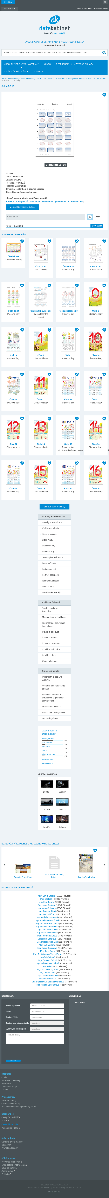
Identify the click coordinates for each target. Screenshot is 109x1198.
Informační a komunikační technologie (54, 624)
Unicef (4, 1120)
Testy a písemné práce (52, 557)
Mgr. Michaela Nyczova (48, 969)
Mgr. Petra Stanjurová (47, 936)
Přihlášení (8, 2)
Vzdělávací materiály (10, 1080)
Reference (6, 1083)
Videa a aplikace (49, 534)
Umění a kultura (49, 661)
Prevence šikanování (10, 1162)
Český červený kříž (10, 1117)
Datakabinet (6, 79)
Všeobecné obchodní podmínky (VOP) (18, 1106)
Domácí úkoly (48, 586)
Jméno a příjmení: (13, 1006)
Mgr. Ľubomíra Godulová (48, 963)
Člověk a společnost (51, 643)
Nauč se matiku (8, 1168)
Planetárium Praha (9, 1128)
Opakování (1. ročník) (40, 311)
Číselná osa (13, 256)
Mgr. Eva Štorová (47, 902)
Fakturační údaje (9, 1086)
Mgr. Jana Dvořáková (47, 929)
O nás (4, 1077)
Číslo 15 (41, 488)
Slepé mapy (47, 540)
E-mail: (9, 1011)
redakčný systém (51, 1187)
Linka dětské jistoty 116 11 (13, 1165)
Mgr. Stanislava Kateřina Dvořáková (48, 982)
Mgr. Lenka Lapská (47, 896)
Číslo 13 (41, 444)
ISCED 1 (40, 79)
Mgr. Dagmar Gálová (48, 960)
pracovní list (77, 201)
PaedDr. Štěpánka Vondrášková (48, 954)
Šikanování (6, 1145)
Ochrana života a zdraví (12, 1142)
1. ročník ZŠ (50, 79)
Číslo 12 (96, 400)
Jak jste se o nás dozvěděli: (17, 1023)
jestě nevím (46, 746)
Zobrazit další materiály (54, 507)
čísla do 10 (35, 201)
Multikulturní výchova (51, 706)
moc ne (44, 750)
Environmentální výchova (53, 712)
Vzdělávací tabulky (50, 528)
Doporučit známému (56, 165)
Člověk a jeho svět (50, 632)
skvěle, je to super (48, 739)
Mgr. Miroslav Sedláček (47, 942)
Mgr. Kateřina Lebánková (48, 985)
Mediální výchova (50, 718)
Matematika (60, 79)
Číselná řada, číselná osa (96, 79)
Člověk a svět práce (51, 649)
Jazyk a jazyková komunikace (50, 609)
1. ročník (10, 201)
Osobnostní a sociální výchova (52, 678)
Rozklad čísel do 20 (68, 311)
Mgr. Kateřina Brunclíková (48, 920)
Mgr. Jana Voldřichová (48, 975)
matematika (47, 201)
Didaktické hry (48, 546)
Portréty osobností (50, 575)
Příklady (5, 1174)
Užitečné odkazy (8, 1100)
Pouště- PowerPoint (23, 877)
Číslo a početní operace (76, 79)
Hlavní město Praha (86, 877)
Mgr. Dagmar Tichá (47, 911)
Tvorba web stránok (35, 1187)
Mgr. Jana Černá (48, 951)
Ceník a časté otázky (10, 1103)
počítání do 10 (62, 201)
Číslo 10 (96, 355)
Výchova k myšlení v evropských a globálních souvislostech (53, 697)
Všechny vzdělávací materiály (23, 79)
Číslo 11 (41, 400)
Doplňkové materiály (51, 592)
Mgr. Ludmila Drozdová (47, 917)
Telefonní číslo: (12, 1017)
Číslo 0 (95, 311)
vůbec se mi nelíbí (48, 754)
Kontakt (4, 1089)
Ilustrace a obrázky (50, 581)
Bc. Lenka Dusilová (47, 905)
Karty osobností (49, 569)
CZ (105, 2)
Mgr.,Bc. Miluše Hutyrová (47, 923)
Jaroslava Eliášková (47, 939)
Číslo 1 (41, 355)
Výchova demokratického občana (53, 687)
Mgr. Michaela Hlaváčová (47, 926)
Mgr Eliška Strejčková (47, 948)
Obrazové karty (49, 563)
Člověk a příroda (49, 638)
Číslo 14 (96, 444)
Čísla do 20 (95, 266)
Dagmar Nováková (48, 979)
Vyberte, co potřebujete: (16, 1029)
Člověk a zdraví (49, 655)
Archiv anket (46, 764)
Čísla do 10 (12, 217)
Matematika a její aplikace (54, 617)
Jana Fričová (48, 966)
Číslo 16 (96, 488)
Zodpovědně (7, 1171)
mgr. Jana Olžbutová (47, 908)
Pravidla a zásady (9, 1148)
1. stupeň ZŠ (22, 201)
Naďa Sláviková (48, 957)
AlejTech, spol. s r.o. (73, 1187)
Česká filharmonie (9, 1124)
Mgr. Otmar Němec (47, 914)
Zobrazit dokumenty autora (22, 207)
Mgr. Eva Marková (47, 945)
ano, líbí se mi (47, 742)
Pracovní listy (48, 551)
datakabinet (80, 1002)
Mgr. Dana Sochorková (47, 933)
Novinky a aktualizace (52, 522)
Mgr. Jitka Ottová (48, 972)
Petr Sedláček (47, 899)
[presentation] (28, 1051)
